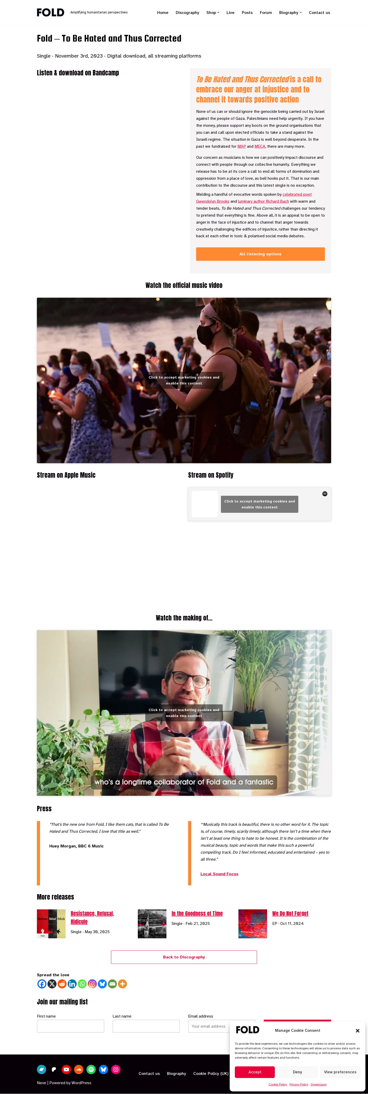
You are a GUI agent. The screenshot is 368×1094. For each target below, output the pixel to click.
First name (46, 1016)
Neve (41, 1083)
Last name (122, 1016)
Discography (187, 12)
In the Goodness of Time (197, 914)
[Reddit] (62, 984)
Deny (297, 1072)
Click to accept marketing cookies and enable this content (184, 380)
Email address (200, 1016)
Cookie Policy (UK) (211, 1074)
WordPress (81, 1083)
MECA (259, 147)
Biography (176, 1074)
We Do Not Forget (290, 914)
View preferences (340, 1072)
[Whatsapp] (82, 984)
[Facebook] (41, 984)
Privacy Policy (299, 1084)
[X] (52, 984)
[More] (122, 984)
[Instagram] (92, 984)
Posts (247, 12)
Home (163, 12)
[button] (357, 1030)
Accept (255, 1072)
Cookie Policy (278, 1084)
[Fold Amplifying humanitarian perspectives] (82, 12)
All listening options (260, 255)
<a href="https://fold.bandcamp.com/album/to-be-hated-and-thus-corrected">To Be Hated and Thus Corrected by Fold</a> (107, 177)
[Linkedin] (72, 984)
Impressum (319, 1084)
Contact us (319, 12)
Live (231, 12)
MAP (241, 147)
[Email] (112, 984)
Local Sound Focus (220, 874)
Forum (266, 12)
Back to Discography (184, 957)
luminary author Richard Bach (263, 202)
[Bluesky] (102, 984)
